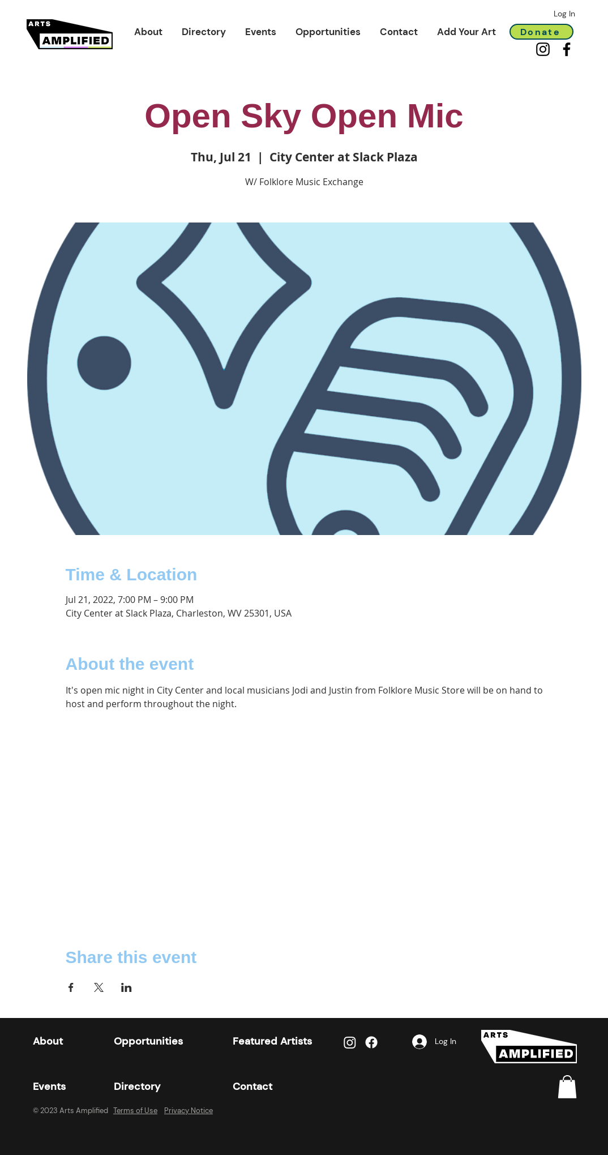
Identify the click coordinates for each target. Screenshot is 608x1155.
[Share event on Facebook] (71, 987)
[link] (567, 1086)
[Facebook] (567, 49)
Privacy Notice (188, 1110)
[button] (148, 32)
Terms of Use (135, 1110)
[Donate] (541, 32)
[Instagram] (543, 49)
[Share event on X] (98, 987)
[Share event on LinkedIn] (126, 987)
